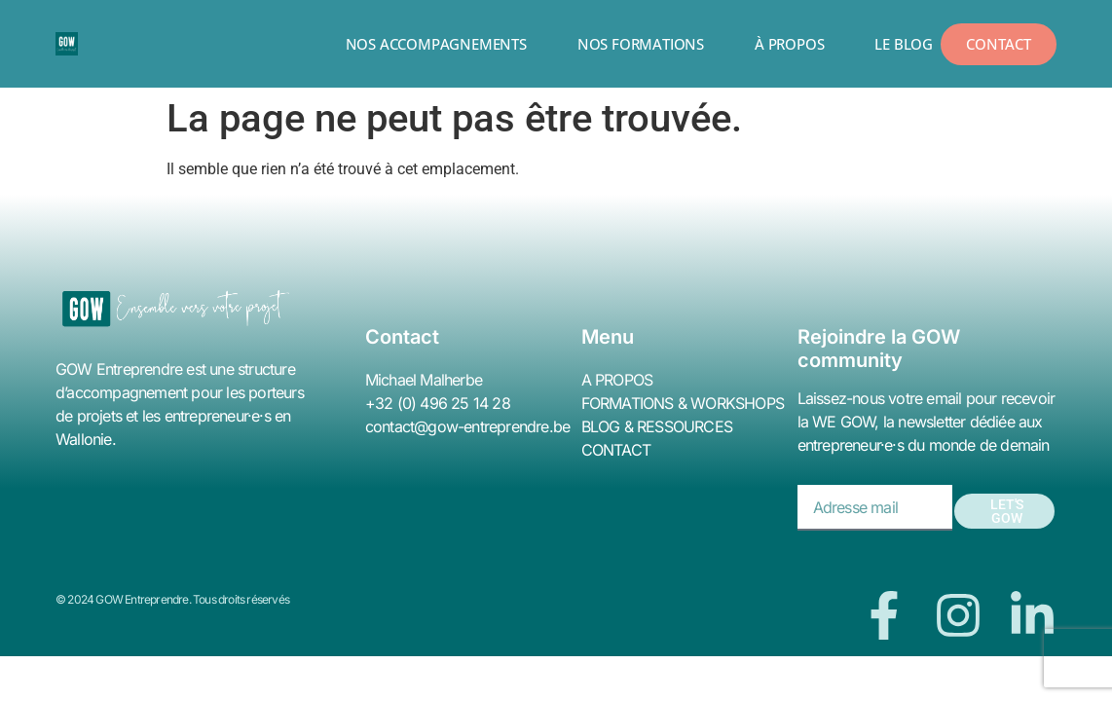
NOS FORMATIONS (640, 44)
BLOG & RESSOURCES (656, 426)
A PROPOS (617, 379)
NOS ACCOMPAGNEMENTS (436, 44)
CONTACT (615, 450)
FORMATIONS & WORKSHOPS (682, 403)
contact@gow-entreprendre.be (467, 426)
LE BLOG (903, 44)
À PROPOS (789, 44)
